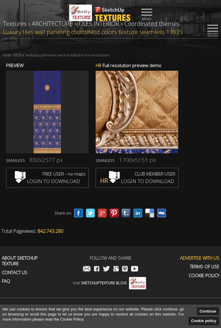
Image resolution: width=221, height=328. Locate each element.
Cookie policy (203, 320)
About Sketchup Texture (20, 261)
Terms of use (204, 266)
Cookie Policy (204, 275)
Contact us (14, 272)
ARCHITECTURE (52, 24)
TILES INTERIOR (98, 24)
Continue (208, 311)
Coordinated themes (151, 24)
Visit (109, 283)
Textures (14, 24)
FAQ (6, 281)
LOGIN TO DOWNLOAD (47, 181)
